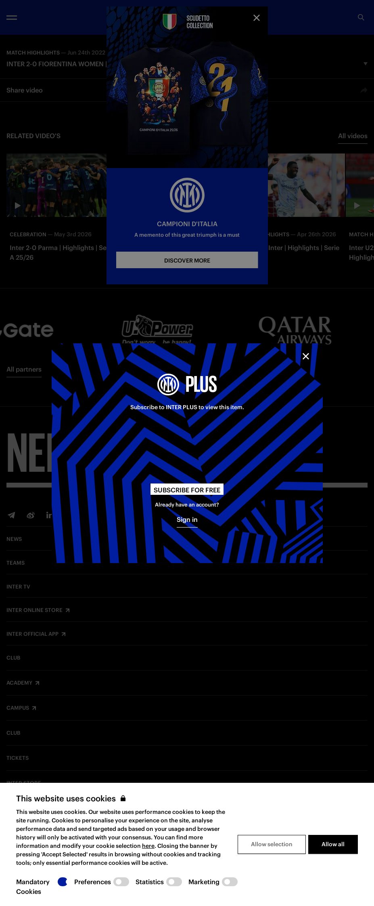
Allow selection (272, 844)
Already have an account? (187, 504)
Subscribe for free (187, 490)
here (148, 845)
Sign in (187, 519)
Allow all (333, 844)
